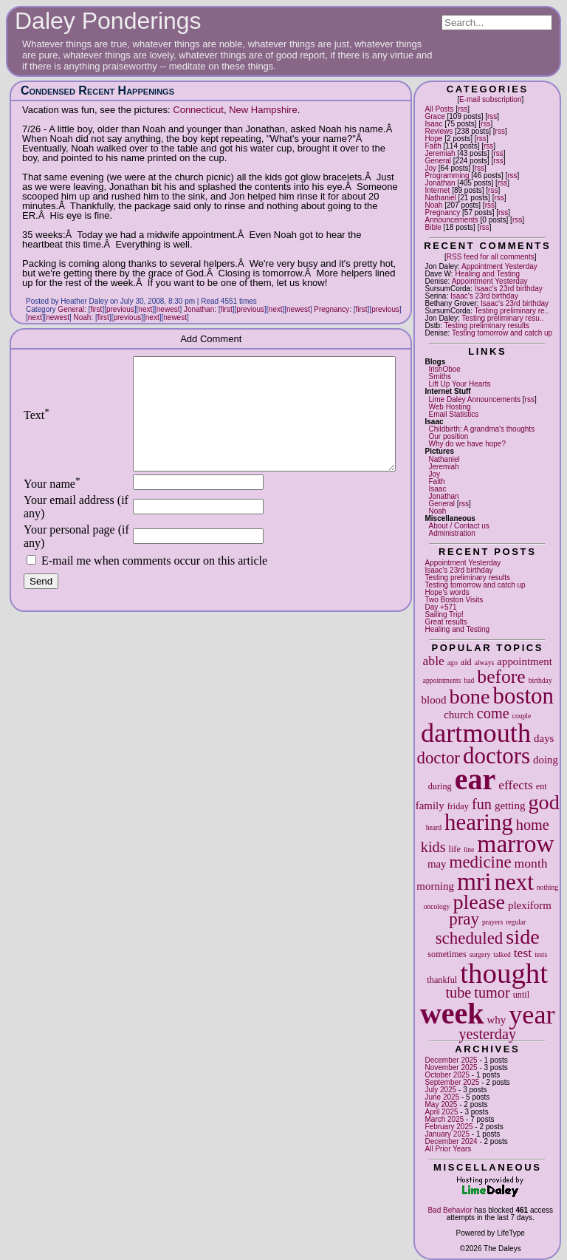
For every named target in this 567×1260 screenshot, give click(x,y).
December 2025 (451, 1060)
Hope (433, 138)
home (532, 825)
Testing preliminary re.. (512, 311)
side (523, 936)
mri (474, 881)
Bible (433, 227)
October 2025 (447, 1075)
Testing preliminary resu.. (502, 318)
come (493, 713)
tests (541, 954)
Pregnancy (442, 212)
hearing (478, 822)
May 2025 (441, 1104)
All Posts (439, 109)
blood (434, 700)
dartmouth (476, 733)
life (455, 849)
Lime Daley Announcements (474, 399)
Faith (433, 146)
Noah (433, 205)
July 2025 (440, 1090)
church (459, 715)
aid (466, 662)
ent (541, 786)
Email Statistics (453, 414)
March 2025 (444, 1119)
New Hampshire (263, 109)
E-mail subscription (490, 99)
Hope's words (447, 592)
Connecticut (198, 109)
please (479, 901)
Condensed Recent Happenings (97, 90)
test (523, 952)
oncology (437, 906)
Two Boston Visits (454, 600)
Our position (448, 436)
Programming (447, 175)
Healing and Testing (487, 274)
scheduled (470, 938)
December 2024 (451, 1141)
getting (510, 805)
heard (433, 827)
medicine (481, 862)
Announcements (451, 220)
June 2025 (442, 1097)
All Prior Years (448, 1149)
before (501, 676)
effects (515, 784)
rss (462, 109)
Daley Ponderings (108, 20)
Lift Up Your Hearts (459, 384)
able (433, 660)
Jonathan (440, 183)
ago (452, 662)
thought (504, 973)
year (531, 1014)
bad (469, 680)
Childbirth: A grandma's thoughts (481, 429)
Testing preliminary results (486, 325)
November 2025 (451, 1067)
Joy (430, 168)
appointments (442, 680)
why (496, 1020)
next (514, 882)
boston (522, 696)
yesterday (487, 1034)
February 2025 (448, 1127)
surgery (480, 954)
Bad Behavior (449, 1210)
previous (120, 309)
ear (475, 779)
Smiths (439, 376)
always (485, 662)
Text (36, 426)
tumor (491, 992)
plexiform (529, 905)
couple (522, 716)
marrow (515, 843)
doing (545, 760)
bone (470, 696)
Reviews (439, 131)
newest (168, 309)
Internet (437, 190)
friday (458, 806)
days (544, 738)
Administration (451, 533)
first (96, 309)
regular (516, 922)
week (452, 1013)
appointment (524, 661)
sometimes (446, 954)
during (440, 786)
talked (501, 954)
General (438, 161)
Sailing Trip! (444, 614)
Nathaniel (440, 198)
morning (435, 886)
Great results (446, 622)
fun (482, 804)
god (543, 802)
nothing (547, 887)
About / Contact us (458, 526)
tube (458, 992)
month (531, 863)
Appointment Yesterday (499, 266)
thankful (442, 980)
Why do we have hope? (467, 444)
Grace (434, 116)
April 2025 (441, 1112)
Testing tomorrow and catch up (502, 333)
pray (464, 919)
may (437, 864)
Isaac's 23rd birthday (509, 289)
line (469, 849)
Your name (52, 506)
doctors (496, 756)
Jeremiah (440, 153)
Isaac (433, 124)
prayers (492, 922)
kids (433, 847)
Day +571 (440, 607)
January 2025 (447, 1134)
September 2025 (452, 1082)
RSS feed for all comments (491, 257)
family (430, 805)
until (521, 995)
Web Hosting (449, 407)
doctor (438, 758)
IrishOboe (444, 369)
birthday (540, 680)
